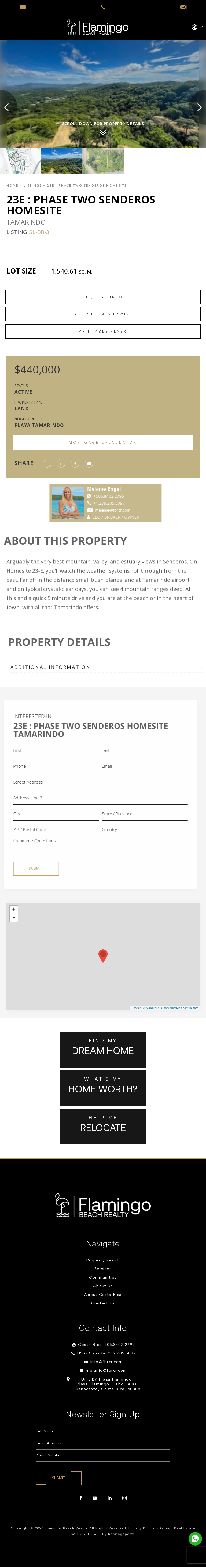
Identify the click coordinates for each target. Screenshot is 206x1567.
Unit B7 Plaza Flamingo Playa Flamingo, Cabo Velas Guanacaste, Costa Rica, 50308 (107, 1384)
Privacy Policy (141, 1528)
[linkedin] (110, 1498)
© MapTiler (150, 1007)
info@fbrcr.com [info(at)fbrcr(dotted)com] (106, 1362)
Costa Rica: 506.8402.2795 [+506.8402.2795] (106, 1345)
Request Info (103, 296)
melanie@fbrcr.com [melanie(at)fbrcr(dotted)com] (106, 1371)
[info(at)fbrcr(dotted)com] (183, 7)
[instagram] (124, 1498)
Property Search (103, 1261)
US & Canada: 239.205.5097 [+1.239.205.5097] (106, 1354)
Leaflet (136, 1007)
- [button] (14, 918)
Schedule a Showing (103, 314)
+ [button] (14, 910)
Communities (103, 1278)
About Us (103, 1286)
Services (103, 1269)
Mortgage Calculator (103, 442)
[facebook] (81, 1498)
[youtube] (95, 1498)
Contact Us (103, 1304)
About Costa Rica (103, 1295)
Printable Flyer (103, 331)
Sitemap (164, 1528)
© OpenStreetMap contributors (178, 1007)
